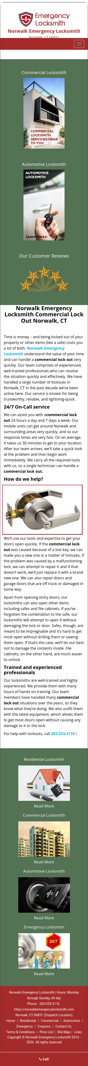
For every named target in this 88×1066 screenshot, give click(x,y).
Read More (44, 806)
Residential (28, 1021)
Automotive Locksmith (44, 164)
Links (78, 1032)
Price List (46, 1032)
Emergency (24, 1026)
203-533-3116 (63, 733)
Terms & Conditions (20, 1032)
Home (10, 1021)
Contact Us (63, 1026)
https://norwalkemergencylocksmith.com (44, 1009)
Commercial (49, 1021)
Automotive (71, 1021)
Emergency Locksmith (44, 927)
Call (44, 1059)
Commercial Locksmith (44, 72)
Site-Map (63, 1032)
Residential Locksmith (44, 759)
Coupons (44, 1026)
